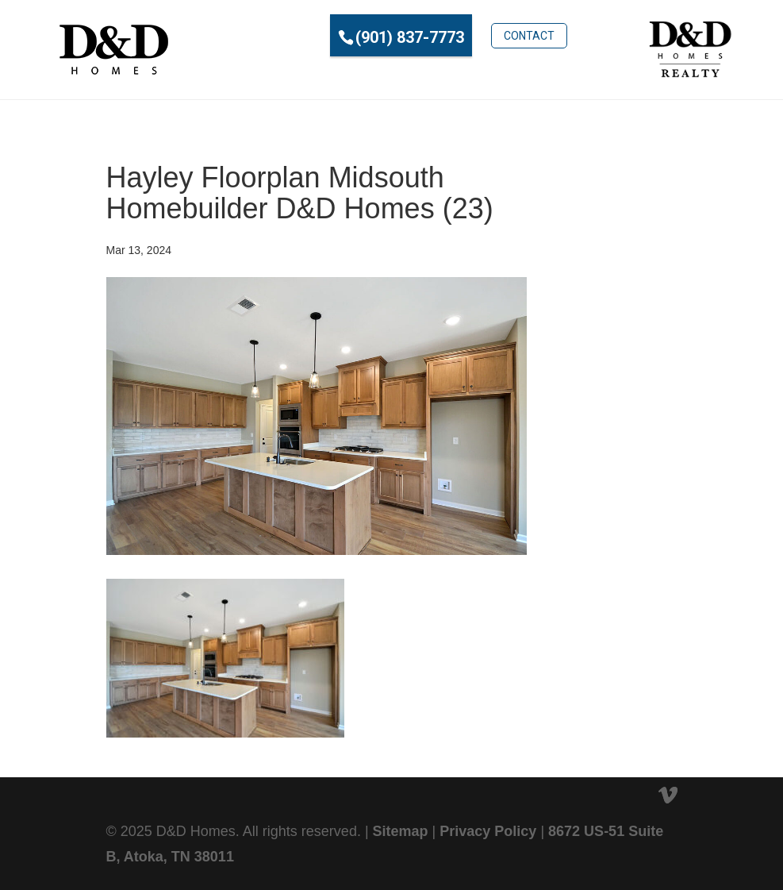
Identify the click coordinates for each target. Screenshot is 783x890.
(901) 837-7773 (358, 37)
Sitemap (400, 831)
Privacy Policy (487, 831)
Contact (476, 35)
